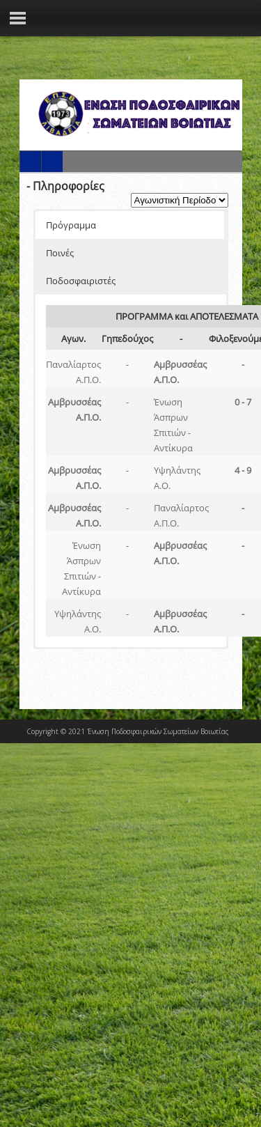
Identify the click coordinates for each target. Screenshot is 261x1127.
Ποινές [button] (60, 253)
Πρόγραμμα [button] (71, 225)
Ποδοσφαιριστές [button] (81, 280)
